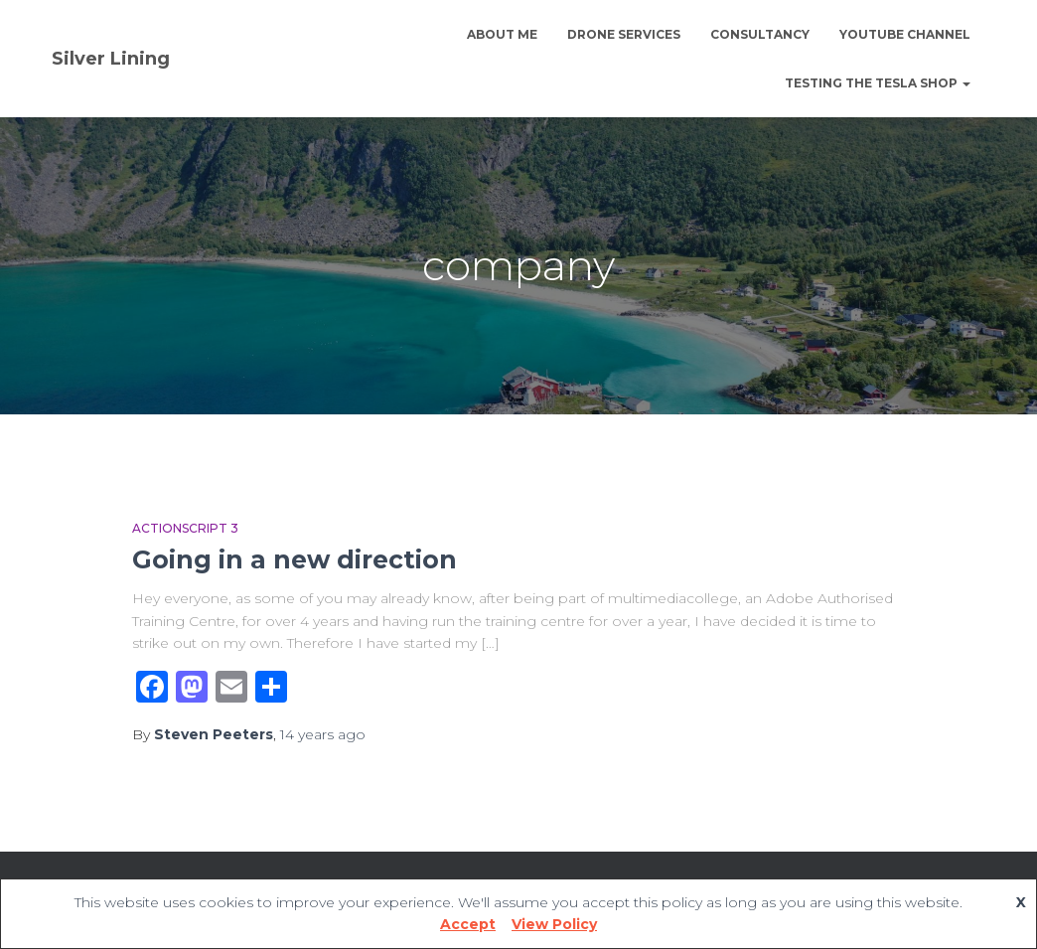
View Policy (554, 924)
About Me (502, 34)
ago (323, 734)
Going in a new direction (294, 559)
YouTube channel (904, 34)
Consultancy (760, 34)
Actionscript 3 (185, 528)
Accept (468, 924)
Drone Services (623, 34)
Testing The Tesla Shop (877, 83)
